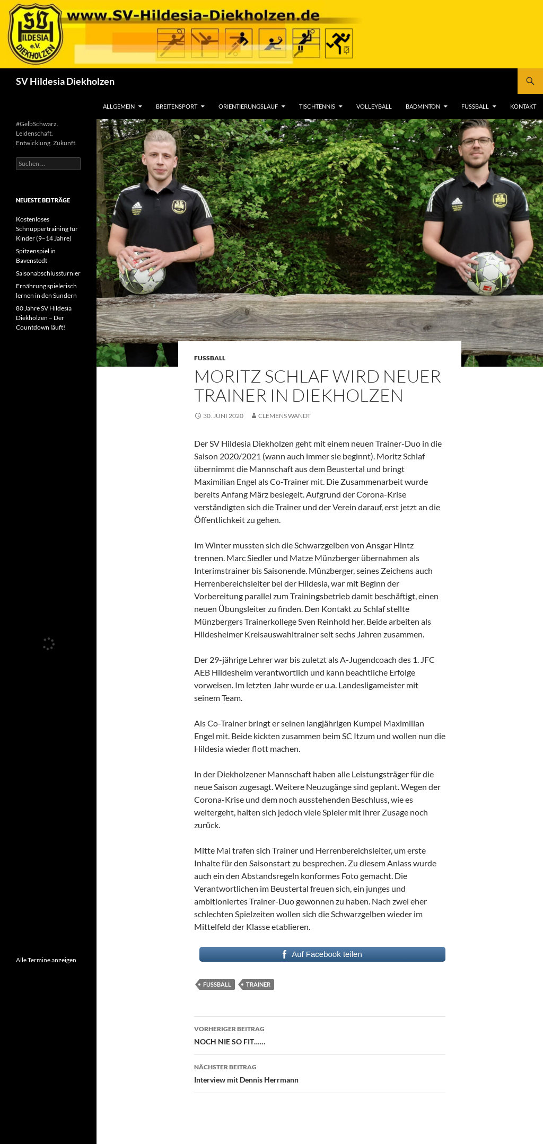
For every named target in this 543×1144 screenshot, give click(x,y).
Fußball (475, 106)
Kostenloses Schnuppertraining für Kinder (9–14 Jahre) (47, 228)
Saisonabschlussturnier (48, 273)
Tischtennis (317, 106)
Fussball (217, 984)
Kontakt (523, 106)
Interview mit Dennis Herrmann (319, 1072)
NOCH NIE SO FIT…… (319, 1034)
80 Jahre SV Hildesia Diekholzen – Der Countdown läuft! (44, 317)
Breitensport (176, 106)
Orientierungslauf (248, 106)
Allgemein (119, 106)
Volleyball (374, 106)
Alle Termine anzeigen (46, 960)
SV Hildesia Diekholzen (65, 81)
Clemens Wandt (284, 416)
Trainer (258, 984)
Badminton (423, 106)
